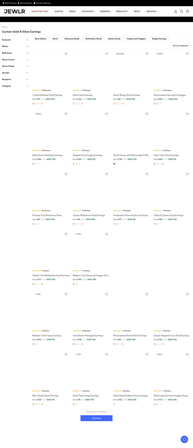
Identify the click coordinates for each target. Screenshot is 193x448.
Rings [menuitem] (73, 11)
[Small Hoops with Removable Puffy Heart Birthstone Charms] (131, 128)
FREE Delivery (10, 3)
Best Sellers (40, 39)
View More (96, 418)
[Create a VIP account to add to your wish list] (66, 54)
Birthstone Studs (94, 39)
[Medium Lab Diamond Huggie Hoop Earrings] (91, 248)
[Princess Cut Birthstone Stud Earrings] (51, 188)
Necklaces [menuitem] (88, 11)
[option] (33, 104)
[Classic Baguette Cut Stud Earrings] (172, 309)
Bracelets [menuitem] (122, 11)
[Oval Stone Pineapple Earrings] (91, 309)
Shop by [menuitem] (59, 11)
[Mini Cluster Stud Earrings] (51, 369)
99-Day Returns (26, 3)
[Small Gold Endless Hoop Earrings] (131, 369)
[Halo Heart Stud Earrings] (172, 128)
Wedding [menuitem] (152, 11)
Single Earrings (159, 39)
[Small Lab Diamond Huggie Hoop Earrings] (172, 369)
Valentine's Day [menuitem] (41, 11)
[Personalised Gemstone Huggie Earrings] (172, 68)
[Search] (181, 11)
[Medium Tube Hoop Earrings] (51, 309)
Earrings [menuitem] (105, 11)
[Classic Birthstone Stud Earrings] (91, 188)
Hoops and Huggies (136, 39)
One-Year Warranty (43, 3)
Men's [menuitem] (138, 11)
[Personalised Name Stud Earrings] (131, 309)
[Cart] (187, 11)
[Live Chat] (184, 439)
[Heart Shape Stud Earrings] (131, 68)
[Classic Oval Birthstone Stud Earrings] (51, 248)
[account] (175, 11)
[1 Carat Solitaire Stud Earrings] (51, 68)
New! (55, 39)
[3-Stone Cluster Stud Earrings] (172, 188)
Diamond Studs (71, 39)
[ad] (152, 248)
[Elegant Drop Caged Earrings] (91, 128)
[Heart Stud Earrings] (91, 68)
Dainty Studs (114, 39)
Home (4, 27)
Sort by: (182, 46)
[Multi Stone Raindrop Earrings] (51, 128)
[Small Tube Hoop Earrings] (91, 369)
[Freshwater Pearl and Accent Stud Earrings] (131, 188)
